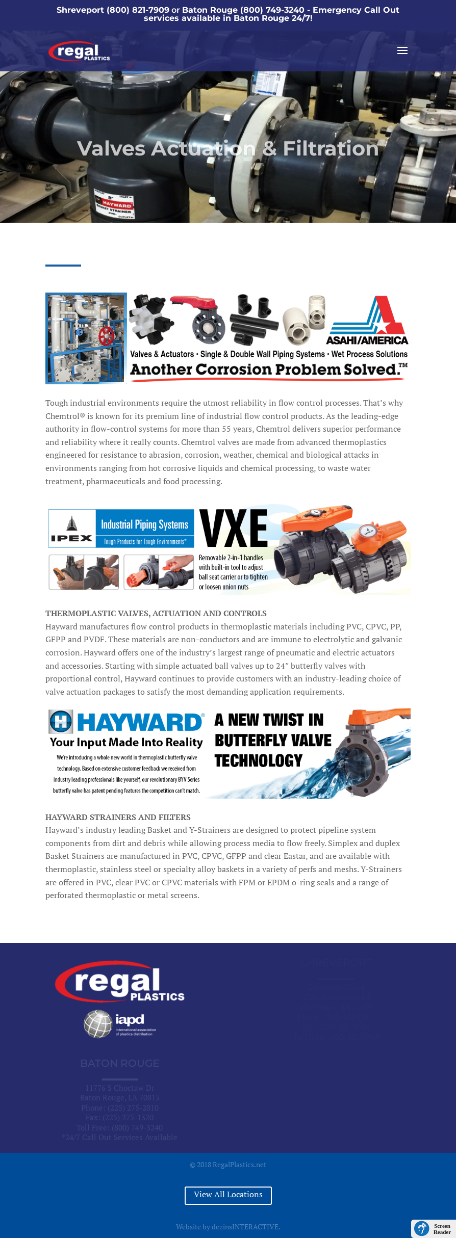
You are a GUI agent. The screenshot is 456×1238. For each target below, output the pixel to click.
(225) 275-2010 (133, 1107)
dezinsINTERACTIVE (245, 1226)
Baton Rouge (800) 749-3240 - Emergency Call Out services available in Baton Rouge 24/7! (272, 14)
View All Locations (228, 1194)
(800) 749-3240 (137, 1127)
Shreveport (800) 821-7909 (113, 10)
